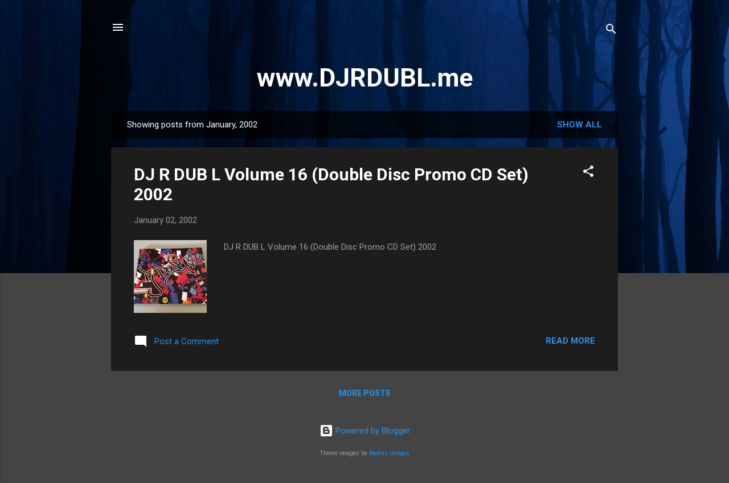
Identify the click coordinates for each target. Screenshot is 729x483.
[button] (588, 173)
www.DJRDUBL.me (365, 78)
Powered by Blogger (365, 431)
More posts (365, 393)
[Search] (611, 31)
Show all (579, 124)
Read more (570, 341)
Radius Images (389, 453)
